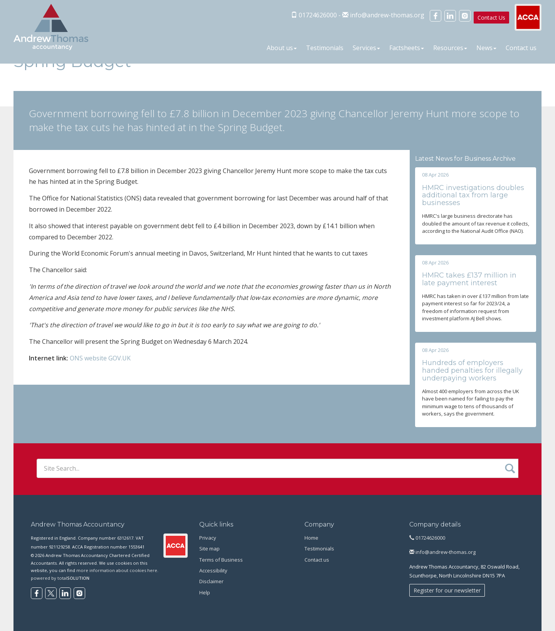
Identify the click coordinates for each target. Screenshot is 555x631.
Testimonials (324, 48)
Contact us (521, 48)
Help (204, 592)
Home (311, 537)
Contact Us (491, 17)
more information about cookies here (116, 570)
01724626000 (427, 537)
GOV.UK (119, 358)
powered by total (60, 578)
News (486, 48)
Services (366, 48)
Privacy (207, 537)
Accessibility (213, 570)
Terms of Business (221, 559)
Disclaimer (211, 581)
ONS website (88, 358)
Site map (209, 548)
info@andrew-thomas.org (387, 15)
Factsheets (406, 48)
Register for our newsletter (447, 590)
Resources (450, 48)
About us (282, 48)
